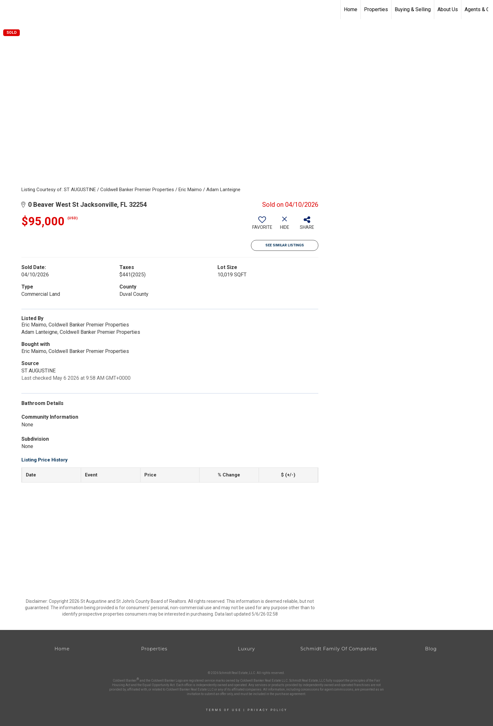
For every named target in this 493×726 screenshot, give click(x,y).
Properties (376, 9)
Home (350, 9)
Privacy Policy (267, 710)
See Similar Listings (284, 245)
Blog (431, 649)
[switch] (262, 225)
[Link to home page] (8, 9)
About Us (447, 9)
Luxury (246, 649)
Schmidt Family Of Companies (338, 649)
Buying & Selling (413, 9)
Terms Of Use (223, 710)
